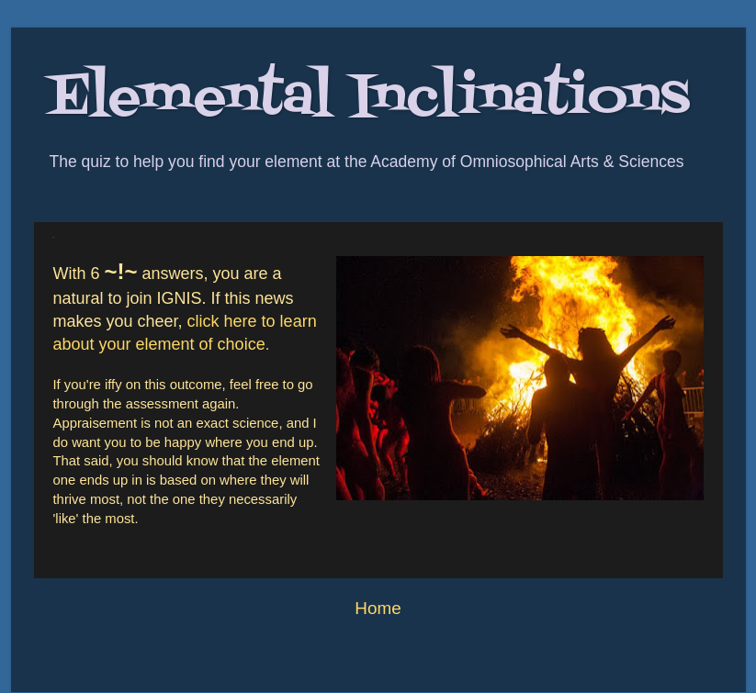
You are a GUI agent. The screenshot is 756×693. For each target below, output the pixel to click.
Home (378, 608)
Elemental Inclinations (369, 98)
